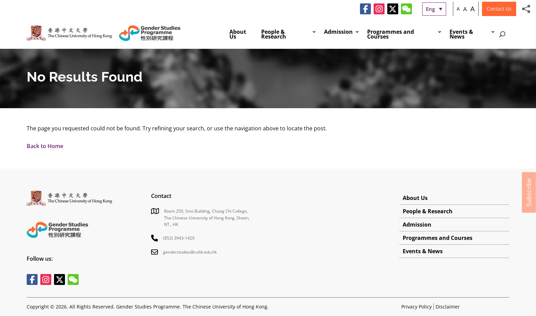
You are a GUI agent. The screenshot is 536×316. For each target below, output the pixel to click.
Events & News (461, 34)
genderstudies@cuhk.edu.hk (190, 252)
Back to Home (45, 146)
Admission (338, 32)
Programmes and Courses (390, 34)
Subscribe (529, 192)
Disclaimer (448, 306)
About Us (237, 34)
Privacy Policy (416, 306)
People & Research (273, 34)
